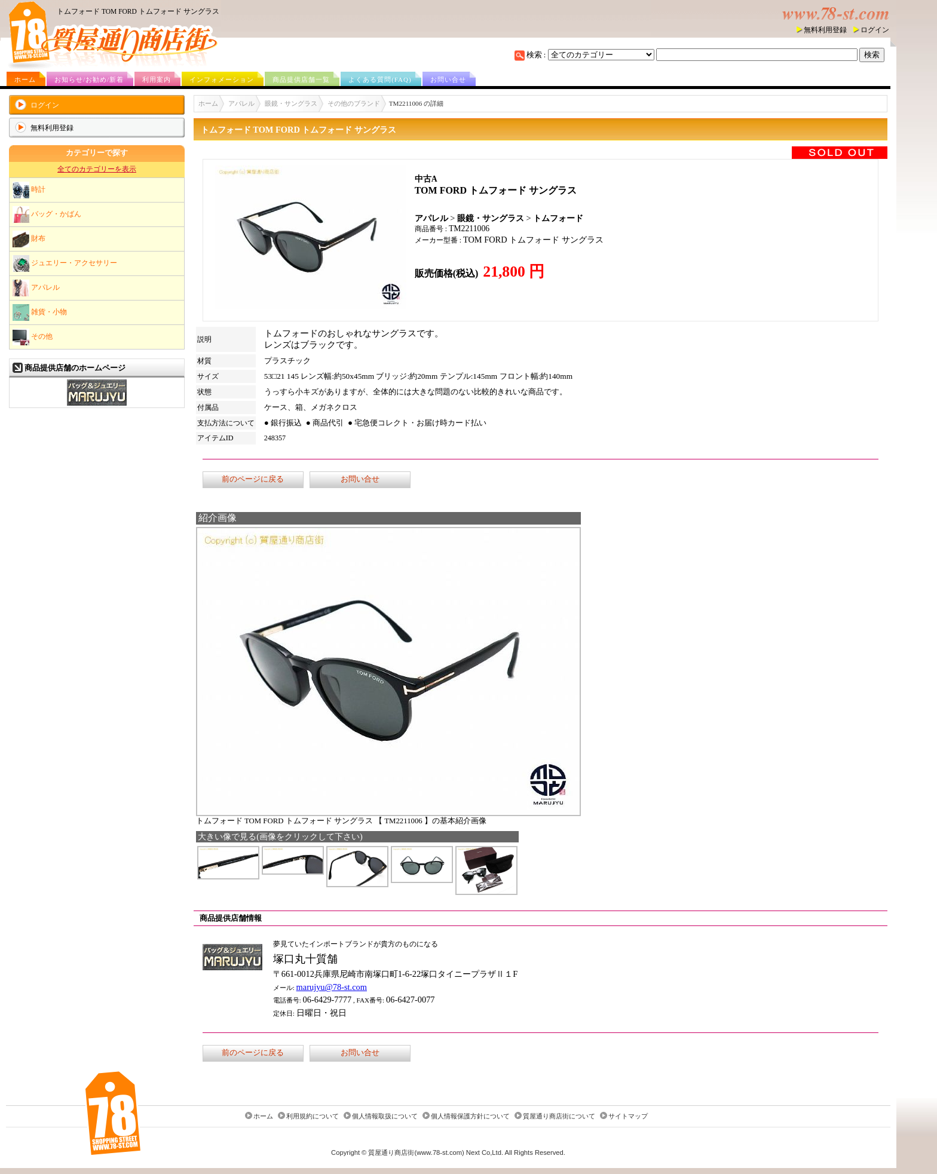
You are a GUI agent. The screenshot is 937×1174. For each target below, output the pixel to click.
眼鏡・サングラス (291, 103)
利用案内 (156, 79)
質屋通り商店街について (559, 1116)
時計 (29, 190)
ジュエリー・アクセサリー (65, 263)
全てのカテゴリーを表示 (96, 169)
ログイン (875, 30)
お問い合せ (448, 79)
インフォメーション (221, 79)
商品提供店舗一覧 (301, 79)
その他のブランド (353, 103)
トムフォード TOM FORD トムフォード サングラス (138, 11)
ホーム (25, 79)
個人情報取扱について (385, 1116)
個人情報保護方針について (470, 1116)
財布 (29, 239)
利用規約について (312, 1116)
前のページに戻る (253, 479)
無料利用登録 (825, 30)
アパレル (36, 288)
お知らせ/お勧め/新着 (89, 79)
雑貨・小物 (40, 312)
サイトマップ (628, 1116)
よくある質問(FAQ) (380, 79)
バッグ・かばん (47, 214)
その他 (33, 337)
